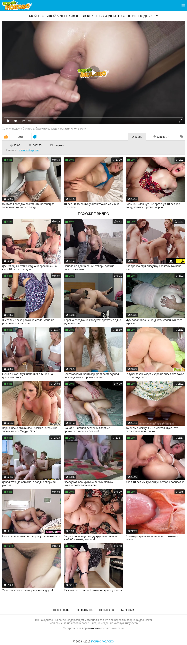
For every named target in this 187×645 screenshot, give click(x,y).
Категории (127, 609)
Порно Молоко (102, 641)
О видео (137, 136)
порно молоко (91, 628)
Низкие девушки (28, 150)
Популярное (107, 609)
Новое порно (61, 609)
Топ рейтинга (84, 609)
